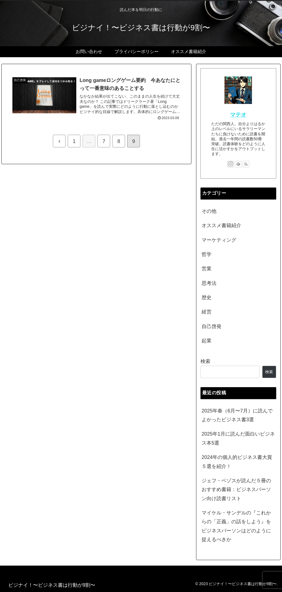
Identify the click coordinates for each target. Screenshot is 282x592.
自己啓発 (211, 326)
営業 (207, 268)
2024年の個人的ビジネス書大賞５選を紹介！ (237, 462)
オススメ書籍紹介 (221, 225)
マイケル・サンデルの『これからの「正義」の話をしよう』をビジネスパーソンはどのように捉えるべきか (236, 526)
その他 (209, 211)
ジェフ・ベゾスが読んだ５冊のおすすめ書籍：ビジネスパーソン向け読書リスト (236, 489)
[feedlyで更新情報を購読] (238, 164)
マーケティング (219, 240)
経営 (207, 312)
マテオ (238, 115)
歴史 (207, 297)
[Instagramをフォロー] (230, 164)
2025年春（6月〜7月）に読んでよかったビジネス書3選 (237, 415)
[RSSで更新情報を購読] (246, 164)
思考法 (209, 283)
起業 (207, 340)
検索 (205, 361)
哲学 (207, 254)
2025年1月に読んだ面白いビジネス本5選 (238, 438)
